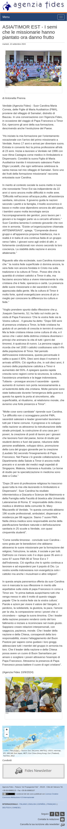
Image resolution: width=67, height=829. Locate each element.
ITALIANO (23, 804)
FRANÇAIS (51, 804)
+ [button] (7, 730)
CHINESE (16, 808)
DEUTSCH (6, 808)
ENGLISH (32, 804)
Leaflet (5, 751)
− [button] (7, 734)
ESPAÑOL (42, 804)
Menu (6, 17)
